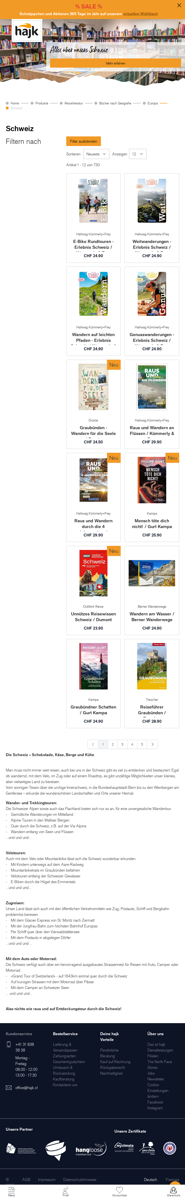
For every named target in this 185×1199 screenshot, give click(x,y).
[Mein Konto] (65, 1192)
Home (15, 103)
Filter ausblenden (83, 141)
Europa (153, 103)
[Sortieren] (96, 154)
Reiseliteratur (74, 103)
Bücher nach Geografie (115, 103)
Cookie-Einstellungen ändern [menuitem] (157, 1090)
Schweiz (16, 108)
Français (172, 1179)
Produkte (41, 103)
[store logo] (27, 30)
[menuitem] (64, 1055)
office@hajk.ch (27, 1087)
